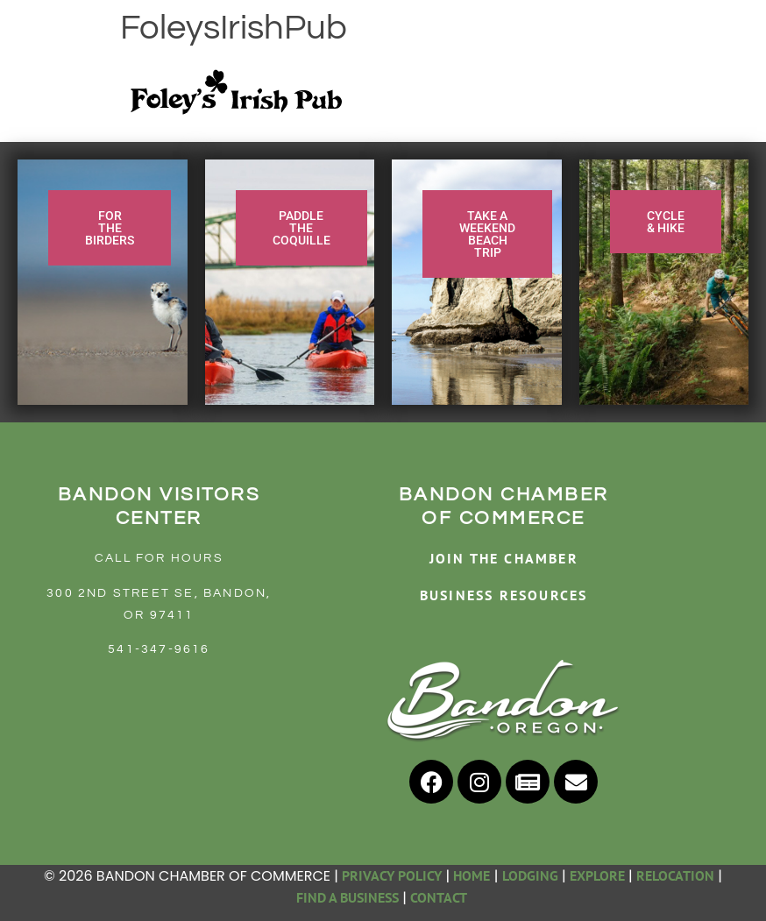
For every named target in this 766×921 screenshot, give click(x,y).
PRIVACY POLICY (392, 875)
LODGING (530, 875)
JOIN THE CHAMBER (503, 558)
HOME (471, 875)
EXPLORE (597, 875)
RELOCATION (675, 875)
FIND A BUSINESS (347, 897)
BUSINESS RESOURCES (504, 595)
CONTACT (440, 897)
